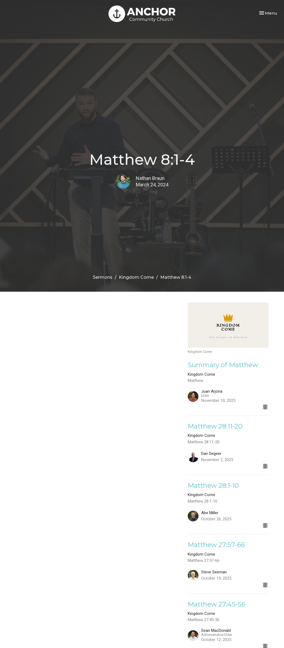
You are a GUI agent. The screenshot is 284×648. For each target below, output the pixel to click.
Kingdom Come (136, 277)
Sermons (102, 277)
